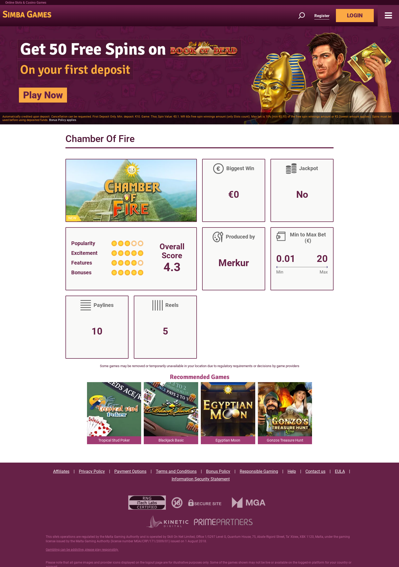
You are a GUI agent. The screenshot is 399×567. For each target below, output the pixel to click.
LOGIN (355, 15)
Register (321, 15)
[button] (388, 15)
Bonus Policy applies (62, 120)
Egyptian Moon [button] (228, 440)
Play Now (43, 95)
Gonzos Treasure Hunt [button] (285, 440)
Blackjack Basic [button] (171, 440)
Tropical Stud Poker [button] (114, 440)
